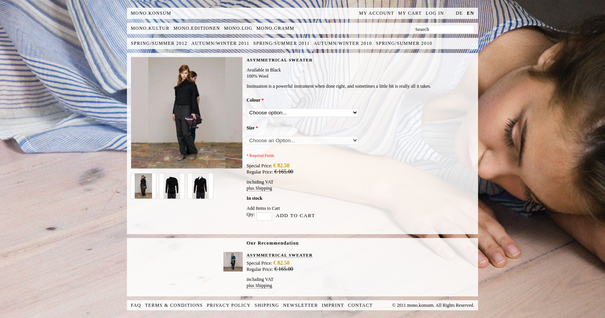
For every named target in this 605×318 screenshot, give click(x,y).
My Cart (410, 13)
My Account (376, 13)
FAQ (136, 305)
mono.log (238, 28)
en (470, 13)
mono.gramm (275, 28)
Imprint (333, 305)
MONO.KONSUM (151, 13)
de (459, 13)
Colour (255, 100)
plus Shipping (259, 188)
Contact (360, 305)
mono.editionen (196, 28)
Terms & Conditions (174, 305)
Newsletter (300, 305)
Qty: (251, 214)
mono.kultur (150, 28)
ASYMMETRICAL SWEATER (280, 255)
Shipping (267, 305)
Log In (435, 13)
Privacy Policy (229, 305)
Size (252, 128)
